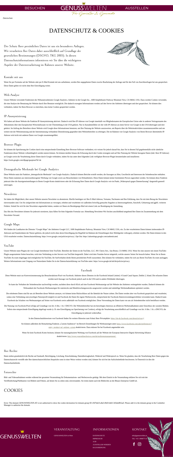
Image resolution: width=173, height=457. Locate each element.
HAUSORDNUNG (99, 448)
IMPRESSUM (97, 439)
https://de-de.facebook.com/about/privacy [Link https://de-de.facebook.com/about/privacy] (127, 318)
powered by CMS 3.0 (167, 456)
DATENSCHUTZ (99, 436)
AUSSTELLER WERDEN (102, 445)
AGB (95, 442)
